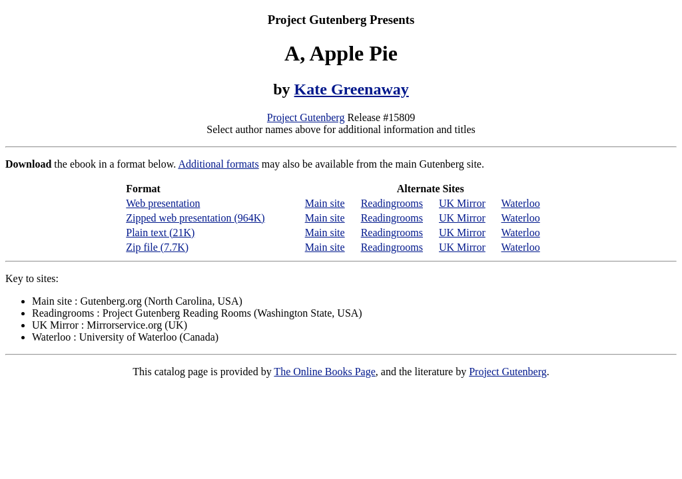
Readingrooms (392, 203)
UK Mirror (462, 203)
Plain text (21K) (160, 232)
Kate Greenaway (351, 89)
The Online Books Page (324, 371)
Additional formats (218, 164)
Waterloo (520, 203)
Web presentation (163, 203)
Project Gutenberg (306, 117)
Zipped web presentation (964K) (195, 218)
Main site (325, 203)
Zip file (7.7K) (157, 247)
